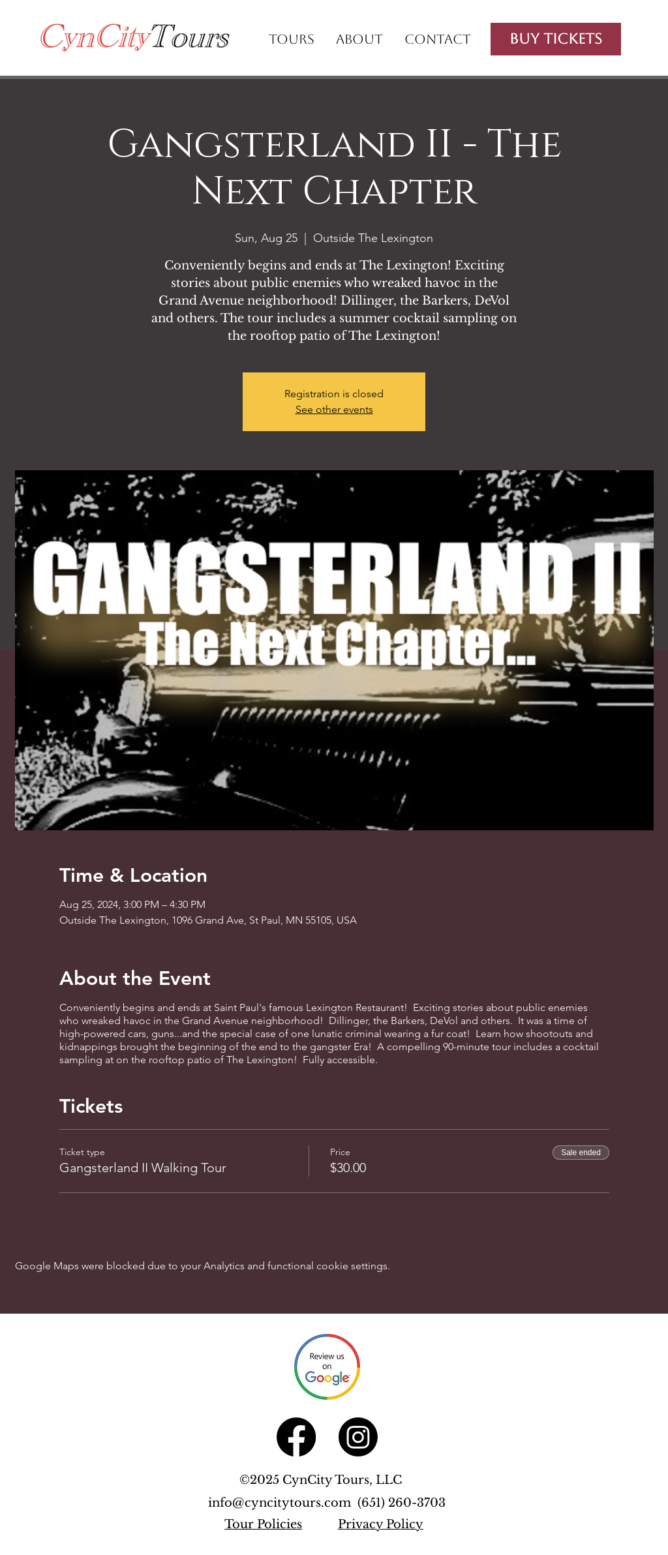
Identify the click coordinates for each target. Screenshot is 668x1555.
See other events (334, 409)
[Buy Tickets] (556, 39)
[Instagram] (358, 1437)
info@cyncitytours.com (282, 1503)
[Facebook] (296, 1437)
